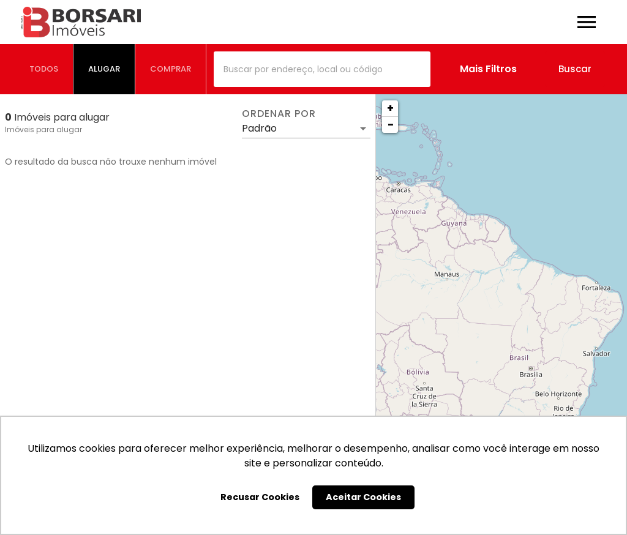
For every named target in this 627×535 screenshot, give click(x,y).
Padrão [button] (259, 128)
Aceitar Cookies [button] (363, 497)
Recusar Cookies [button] (259, 497)
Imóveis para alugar (43, 129)
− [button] (391, 124)
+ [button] (390, 108)
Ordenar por (278, 114)
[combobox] (322, 69)
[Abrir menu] (586, 22)
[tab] (44, 69)
